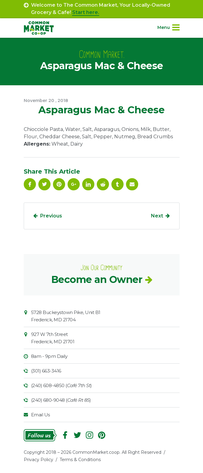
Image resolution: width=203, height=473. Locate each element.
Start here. (85, 12)
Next (157, 216)
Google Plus (74, 184)
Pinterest (59, 184)
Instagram (89, 435)
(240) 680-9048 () (61, 400)
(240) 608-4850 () (61, 385)
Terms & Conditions (80, 459)
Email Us (40, 415)
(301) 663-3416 (46, 371)
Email (132, 184)
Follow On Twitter (44, 184)
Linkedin (88, 184)
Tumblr (117, 184)
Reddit (103, 184)
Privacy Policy (38, 459)
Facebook (30, 184)
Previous (51, 216)
